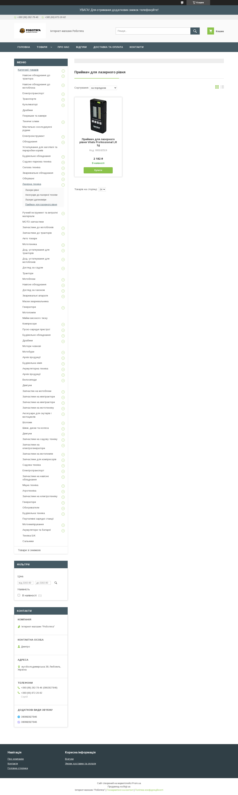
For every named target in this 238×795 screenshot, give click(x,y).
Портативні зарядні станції (38, 518)
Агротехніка (29, 490)
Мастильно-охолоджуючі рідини (37, 128)
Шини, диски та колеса (35, 428)
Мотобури (28, 351)
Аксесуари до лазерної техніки (41, 195)
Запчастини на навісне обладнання (35, 478)
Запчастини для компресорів (39, 459)
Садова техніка (31, 464)
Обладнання (29, 141)
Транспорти (29, 98)
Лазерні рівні (32, 190)
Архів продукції (31, 357)
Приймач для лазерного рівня (41, 204)
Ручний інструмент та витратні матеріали (40, 214)
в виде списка (222, 87)
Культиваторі (30, 104)
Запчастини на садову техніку (39, 439)
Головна (23, 47)
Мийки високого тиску (35, 318)
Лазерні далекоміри (35, 199)
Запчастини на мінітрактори (38, 396)
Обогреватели (30, 507)
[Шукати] (195, 31)
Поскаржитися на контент (120, 790)
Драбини (27, 110)
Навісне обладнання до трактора (36, 77)
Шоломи (27, 422)
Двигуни (27, 385)
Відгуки (81, 47)
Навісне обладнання (34, 284)
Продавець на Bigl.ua (119, 786)
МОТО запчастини (33, 221)
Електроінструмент (33, 136)
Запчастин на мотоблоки (36, 391)
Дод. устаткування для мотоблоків (35, 260)
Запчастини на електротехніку (39, 496)
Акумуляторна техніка (35, 368)
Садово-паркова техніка (36, 161)
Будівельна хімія (32, 363)
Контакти (137, 47)
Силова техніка (31, 167)
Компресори (29, 323)
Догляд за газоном (33, 290)
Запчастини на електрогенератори (33, 446)
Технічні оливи (30, 121)
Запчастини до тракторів (37, 232)
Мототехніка (29, 244)
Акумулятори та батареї (36, 529)
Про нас (63, 47)
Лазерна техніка (31, 184)
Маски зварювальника (35, 301)
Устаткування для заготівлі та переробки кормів (39, 149)
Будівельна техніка (33, 513)
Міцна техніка (30, 485)
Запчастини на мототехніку (38, 407)
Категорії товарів (28, 69)
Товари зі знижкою (29, 550)
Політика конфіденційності (149, 790)
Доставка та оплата (108, 47)
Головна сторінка (18, 768)
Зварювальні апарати (35, 295)
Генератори (29, 307)
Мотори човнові (31, 346)
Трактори (27, 273)
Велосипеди (29, 379)
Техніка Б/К (28, 535)
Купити (98, 170)
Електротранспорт (33, 93)
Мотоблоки (28, 278)
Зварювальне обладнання (37, 173)
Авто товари (29, 238)
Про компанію (16, 759)
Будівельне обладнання (36, 156)
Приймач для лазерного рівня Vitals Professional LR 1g (98, 142)
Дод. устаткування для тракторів (35, 251)
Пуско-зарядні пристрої (36, 329)
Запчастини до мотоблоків (38, 227)
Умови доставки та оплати (80, 763)
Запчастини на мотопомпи (37, 453)
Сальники (28, 541)
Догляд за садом (32, 267)
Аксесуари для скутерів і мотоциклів (37, 415)
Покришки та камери (34, 115)
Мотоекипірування (33, 524)
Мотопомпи (29, 312)
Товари (42, 47)
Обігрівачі (28, 178)
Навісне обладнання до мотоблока (36, 86)
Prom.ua (136, 783)
